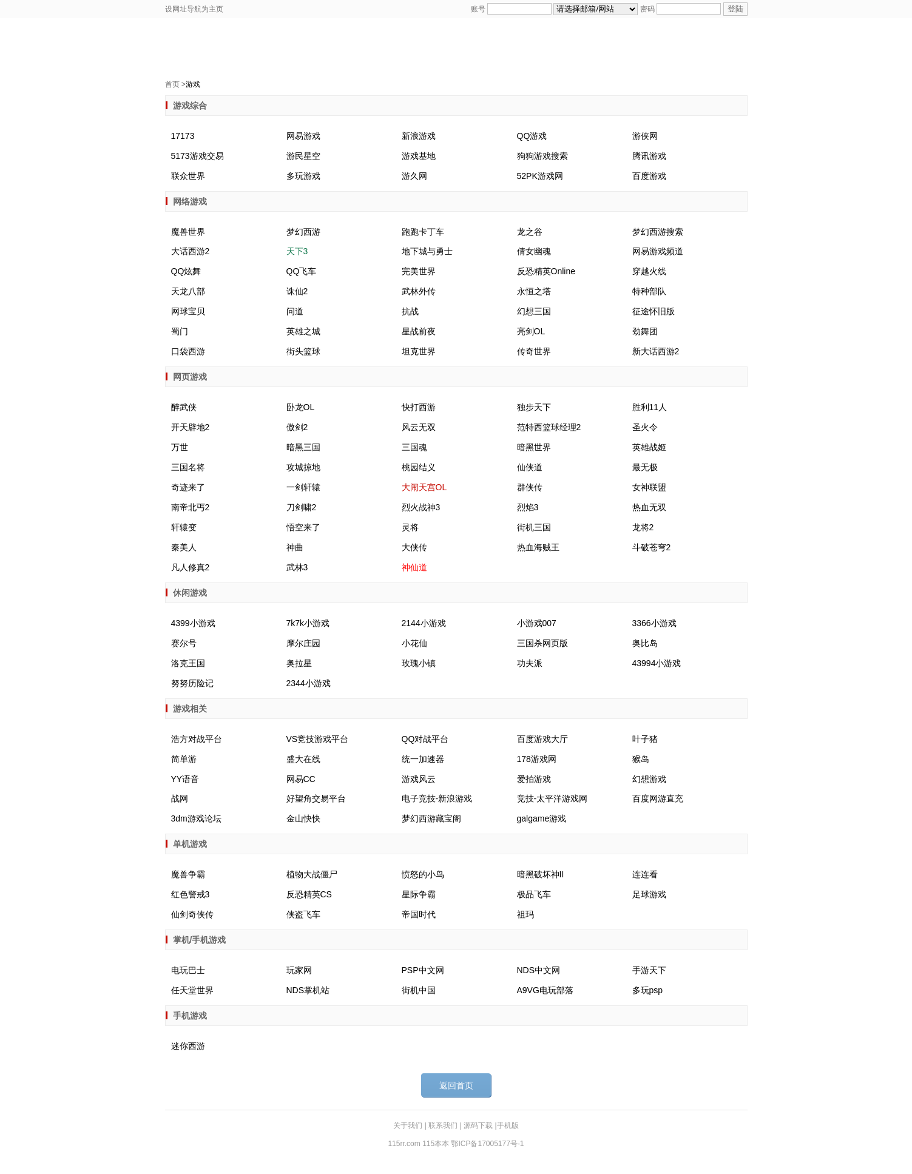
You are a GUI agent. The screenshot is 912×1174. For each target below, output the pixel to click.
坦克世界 (419, 351)
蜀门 (179, 331)
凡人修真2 (190, 567)
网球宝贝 (188, 311)
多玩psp (647, 990)
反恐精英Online (546, 271)
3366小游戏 (654, 623)
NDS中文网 (539, 970)
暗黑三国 (303, 447)
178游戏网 (536, 759)
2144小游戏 (424, 623)
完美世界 (419, 271)
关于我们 (408, 1125)
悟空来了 (303, 527)
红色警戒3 (190, 894)
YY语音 (185, 779)
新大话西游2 (656, 351)
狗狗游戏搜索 (542, 156)
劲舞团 (645, 331)
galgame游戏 (542, 818)
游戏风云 (419, 779)
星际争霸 (419, 894)
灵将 (410, 527)
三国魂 (414, 447)
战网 (179, 798)
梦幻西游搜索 (657, 232)
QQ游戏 (532, 136)
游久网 (414, 176)
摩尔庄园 (303, 643)
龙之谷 (529, 232)
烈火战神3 (421, 507)
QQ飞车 (301, 271)
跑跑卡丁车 (423, 232)
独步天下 (534, 407)
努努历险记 (192, 683)
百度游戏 (649, 176)
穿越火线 (649, 271)
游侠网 (645, 136)
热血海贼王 (538, 547)
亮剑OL (531, 331)
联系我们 (443, 1125)
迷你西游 (188, 1046)
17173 (183, 136)
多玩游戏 (303, 176)
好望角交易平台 (316, 798)
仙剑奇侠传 (192, 914)
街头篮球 (303, 351)
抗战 (410, 311)
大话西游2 (190, 251)
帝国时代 (419, 914)
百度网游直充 (657, 798)
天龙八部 (188, 291)
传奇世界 (534, 351)
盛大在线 (303, 759)
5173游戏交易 (197, 156)
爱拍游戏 (534, 779)
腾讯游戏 (649, 156)
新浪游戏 (419, 136)
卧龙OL (300, 407)
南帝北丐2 (190, 507)
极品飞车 (534, 894)
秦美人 (184, 547)
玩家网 (299, 970)
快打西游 (419, 407)
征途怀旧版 (653, 311)
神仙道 (414, 567)
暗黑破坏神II (540, 874)
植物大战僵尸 (311, 874)
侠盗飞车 (303, 914)
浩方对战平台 (196, 739)
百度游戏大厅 (542, 739)
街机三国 (534, 527)
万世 (179, 447)
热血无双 (649, 507)
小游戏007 (536, 623)
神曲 (294, 547)
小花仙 (414, 643)
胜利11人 (649, 407)
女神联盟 (649, 487)
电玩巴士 (188, 970)
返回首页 (456, 1085)
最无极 (645, 467)
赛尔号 (184, 643)
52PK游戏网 (540, 176)
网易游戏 (303, 136)
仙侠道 (529, 467)
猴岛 (640, 759)
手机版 (508, 1125)
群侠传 (529, 487)
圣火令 (645, 427)
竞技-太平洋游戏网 (552, 798)
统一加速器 (423, 759)
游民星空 (303, 156)
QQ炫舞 (186, 271)
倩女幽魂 (534, 251)
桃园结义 (419, 467)
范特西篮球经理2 (549, 427)
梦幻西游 (303, 232)
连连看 (645, 874)
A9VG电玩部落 (545, 990)
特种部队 (649, 291)
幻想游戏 (649, 779)
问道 (294, 311)
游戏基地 (419, 156)
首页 (172, 84)
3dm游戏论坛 (196, 818)
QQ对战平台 (425, 739)
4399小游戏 (193, 623)
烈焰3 (528, 507)
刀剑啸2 (301, 507)
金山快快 (303, 818)
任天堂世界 (192, 990)
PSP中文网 (423, 970)
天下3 (297, 251)
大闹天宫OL (424, 487)
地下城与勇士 (427, 251)
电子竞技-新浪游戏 (437, 798)
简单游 (184, 759)
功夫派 (529, 663)
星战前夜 (419, 331)
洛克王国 (188, 663)
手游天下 (649, 970)
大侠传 (414, 547)
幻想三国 (534, 311)
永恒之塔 (534, 291)
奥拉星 (299, 663)
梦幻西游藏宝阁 (431, 818)
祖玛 (525, 914)
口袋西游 (188, 351)
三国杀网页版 (542, 643)
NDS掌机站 (308, 990)
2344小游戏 (308, 683)
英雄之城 (303, 331)
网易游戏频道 (657, 251)
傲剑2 (297, 427)
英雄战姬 (649, 447)
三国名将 (188, 467)
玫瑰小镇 (419, 663)
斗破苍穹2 (651, 547)
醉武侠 (184, 407)
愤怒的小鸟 (423, 874)
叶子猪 (645, 739)
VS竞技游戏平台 (317, 739)
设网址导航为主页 (194, 9)
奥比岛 (645, 643)
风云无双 (419, 427)
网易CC (301, 779)
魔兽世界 (188, 232)
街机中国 (419, 990)
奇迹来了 (188, 487)
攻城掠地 (303, 467)
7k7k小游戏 (308, 623)
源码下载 (479, 1125)
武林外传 (419, 291)
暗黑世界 (534, 447)
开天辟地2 (190, 427)
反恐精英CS (309, 894)
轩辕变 (184, 527)
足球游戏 (649, 894)
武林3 (297, 567)
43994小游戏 (656, 663)
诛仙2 (297, 291)
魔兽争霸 (188, 874)
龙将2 (643, 527)
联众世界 (188, 176)
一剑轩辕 (303, 487)
